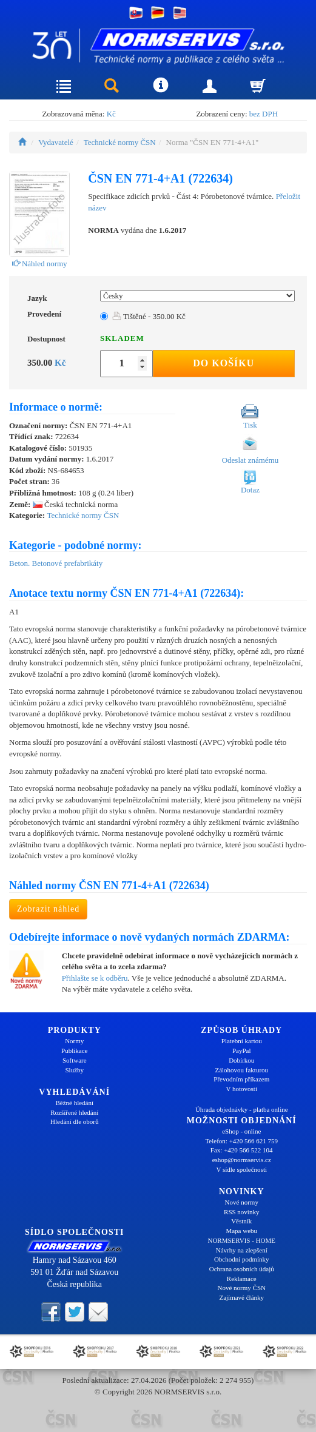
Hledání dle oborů (74, 1121)
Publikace (74, 1050)
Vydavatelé (55, 142)
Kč (111, 113)
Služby (74, 1070)
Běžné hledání (74, 1102)
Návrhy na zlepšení (241, 1250)
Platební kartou (241, 1040)
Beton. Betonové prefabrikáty (56, 563)
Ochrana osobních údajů (241, 1268)
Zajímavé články (241, 1297)
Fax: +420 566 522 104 (241, 1150)
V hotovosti (241, 1088)
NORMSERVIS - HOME (241, 1240)
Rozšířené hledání (74, 1112)
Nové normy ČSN (242, 1287)
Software (74, 1060)
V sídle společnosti (241, 1169)
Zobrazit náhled (48, 908)
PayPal (241, 1050)
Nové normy (241, 1202)
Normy (74, 1040)
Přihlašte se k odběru (95, 978)
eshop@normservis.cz (241, 1159)
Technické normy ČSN (120, 142)
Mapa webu (241, 1230)
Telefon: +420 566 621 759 (241, 1141)
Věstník (241, 1221)
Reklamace (242, 1278)
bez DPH (263, 113)
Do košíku (223, 363)
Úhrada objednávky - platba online (241, 1109)
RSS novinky (241, 1211)
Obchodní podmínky (241, 1259)
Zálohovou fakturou (241, 1070)
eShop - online (241, 1131)
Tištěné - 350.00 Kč (149, 316)
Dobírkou (241, 1060)
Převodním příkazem (241, 1079)
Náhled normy (39, 263)
